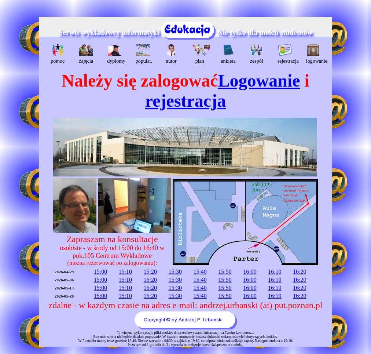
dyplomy (115, 54)
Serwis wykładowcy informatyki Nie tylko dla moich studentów (185, 32)
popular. (144, 54)
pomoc (58, 54)
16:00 (249, 272)
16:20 (299, 272)
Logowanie (259, 80)
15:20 (150, 272)
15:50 (224, 272)
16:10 (274, 272)
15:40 (199, 272)
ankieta (228, 54)
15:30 (174, 272)
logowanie (314, 54)
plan (200, 54)
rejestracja (286, 54)
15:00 (100, 272)
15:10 (125, 272)
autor (171, 54)
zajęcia (86, 54)
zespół (256, 54)
